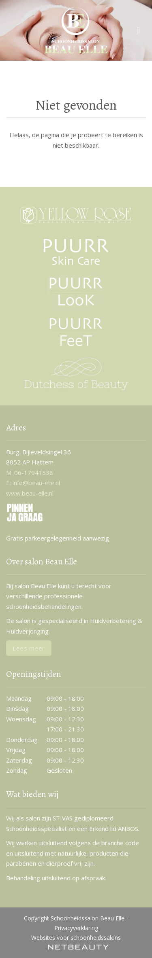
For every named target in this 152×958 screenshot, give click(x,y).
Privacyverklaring (76, 928)
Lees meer (29, 648)
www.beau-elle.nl (30, 493)
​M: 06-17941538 (29, 472)
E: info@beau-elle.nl (33, 483)
